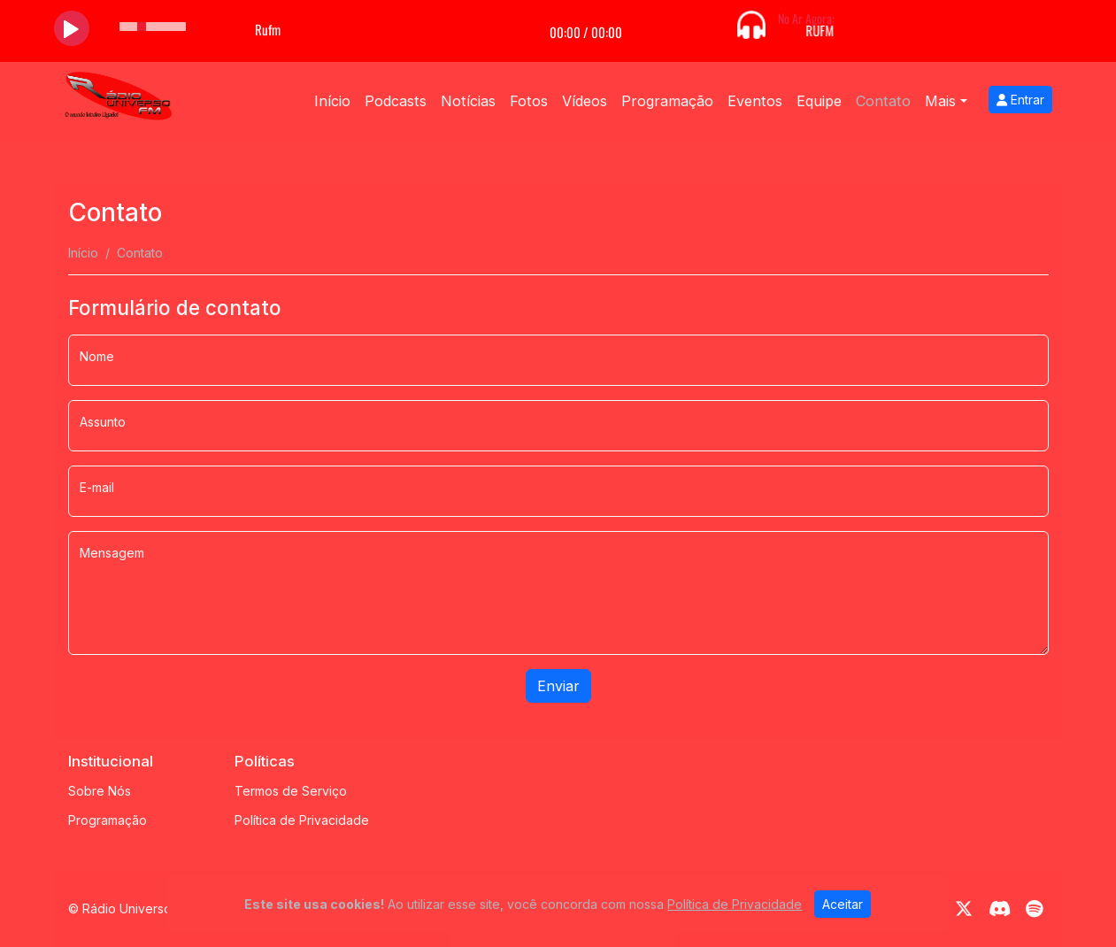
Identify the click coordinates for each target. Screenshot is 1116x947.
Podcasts (396, 101)
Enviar (558, 686)
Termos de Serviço (291, 790)
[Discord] (1000, 909)
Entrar (1020, 99)
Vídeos (584, 101)
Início (332, 101)
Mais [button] (940, 101)
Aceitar (842, 904)
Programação (667, 101)
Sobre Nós (99, 790)
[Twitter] (964, 909)
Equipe (819, 101)
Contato (883, 101)
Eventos (754, 101)
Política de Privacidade (302, 820)
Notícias (468, 101)
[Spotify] (1034, 909)
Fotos (529, 101)
